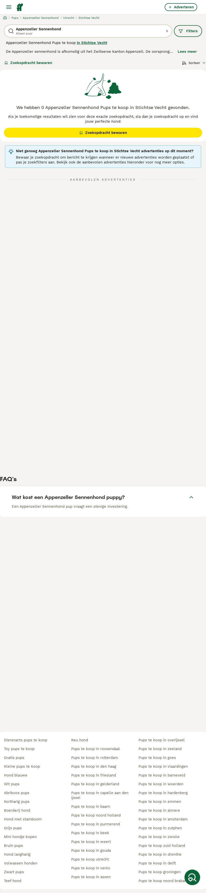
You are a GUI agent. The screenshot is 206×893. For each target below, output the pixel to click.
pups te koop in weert (91, 841)
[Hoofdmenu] (9, 7)
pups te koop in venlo (90, 868)
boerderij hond (17, 810)
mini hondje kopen (20, 837)
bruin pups (13, 845)
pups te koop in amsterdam (163, 819)
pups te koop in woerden (160, 784)
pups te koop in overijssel (161, 740)
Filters (188, 31)
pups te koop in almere (159, 810)
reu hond (79, 740)
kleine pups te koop (22, 766)
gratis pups (14, 757)
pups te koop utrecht (90, 859)
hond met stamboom (23, 819)
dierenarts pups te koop (25, 740)
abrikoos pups (16, 793)
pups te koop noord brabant (163, 881)
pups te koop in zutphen (160, 828)
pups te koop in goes (157, 757)
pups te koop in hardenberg (163, 793)
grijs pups (13, 828)
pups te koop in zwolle (159, 837)
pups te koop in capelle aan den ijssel (99, 795)
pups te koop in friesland (93, 775)
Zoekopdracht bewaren (28, 63)
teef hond (12, 881)
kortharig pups (17, 801)
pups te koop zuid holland (161, 845)
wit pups (12, 784)
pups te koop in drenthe (160, 854)
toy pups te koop (19, 749)
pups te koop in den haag (93, 766)
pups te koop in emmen (159, 801)
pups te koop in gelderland (95, 784)
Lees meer (187, 51)
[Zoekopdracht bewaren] (192, 877)
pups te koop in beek (90, 833)
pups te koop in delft (157, 863)
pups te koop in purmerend (95, 824)
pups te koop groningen (159, 872)
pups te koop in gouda (91, 850)
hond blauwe (15, 775)
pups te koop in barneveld (161, 775)
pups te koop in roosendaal (95, 749)
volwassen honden (20, 863)
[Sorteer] (194, 63)
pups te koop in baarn (90, 806)
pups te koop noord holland (96, 815)
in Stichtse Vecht (92, 43)
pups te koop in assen (91, 877)
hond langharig (17, 854)
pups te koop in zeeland (160, 749)
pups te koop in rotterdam (94, 757)
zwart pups (14, 872)
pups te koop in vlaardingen (163, 766)
